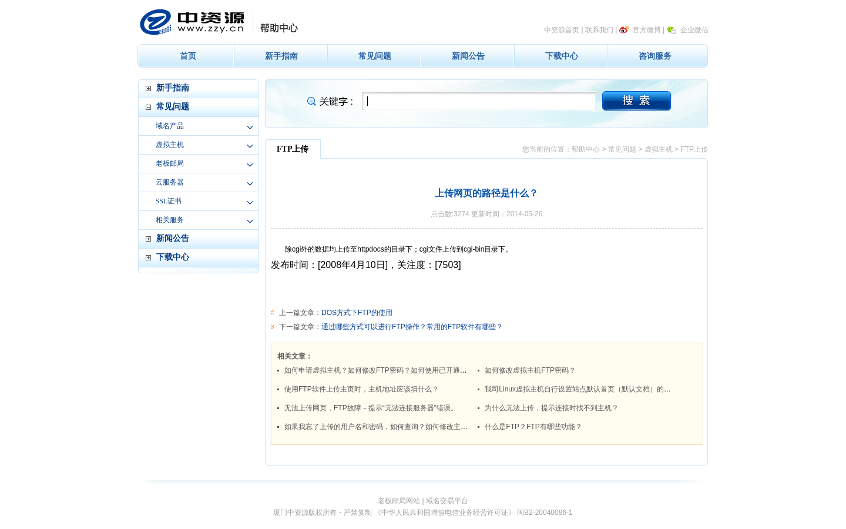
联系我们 (599, 30)
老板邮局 (170, 163)
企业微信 (694, 30)
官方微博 (647, 30)
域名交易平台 (447, 501)
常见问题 (374, 56)
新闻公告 (468, 56)
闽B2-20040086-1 (545, 512)
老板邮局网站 (399, 501)
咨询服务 (655, 56)
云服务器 (170, 182)
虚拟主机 (170, 144)
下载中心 (561, 56)
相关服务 (170, 220)
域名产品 (170, 126)
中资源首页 (561, 30)
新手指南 (281, 56)
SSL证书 (169, 201)
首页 (188, 56)
